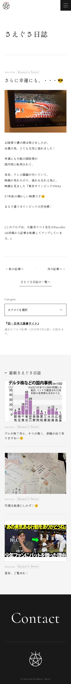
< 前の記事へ (15, 269)
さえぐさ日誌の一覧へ (35, 282)
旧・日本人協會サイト (22, 323)
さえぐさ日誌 (26, 34)
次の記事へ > (56, 269)
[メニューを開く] (65, 5)
